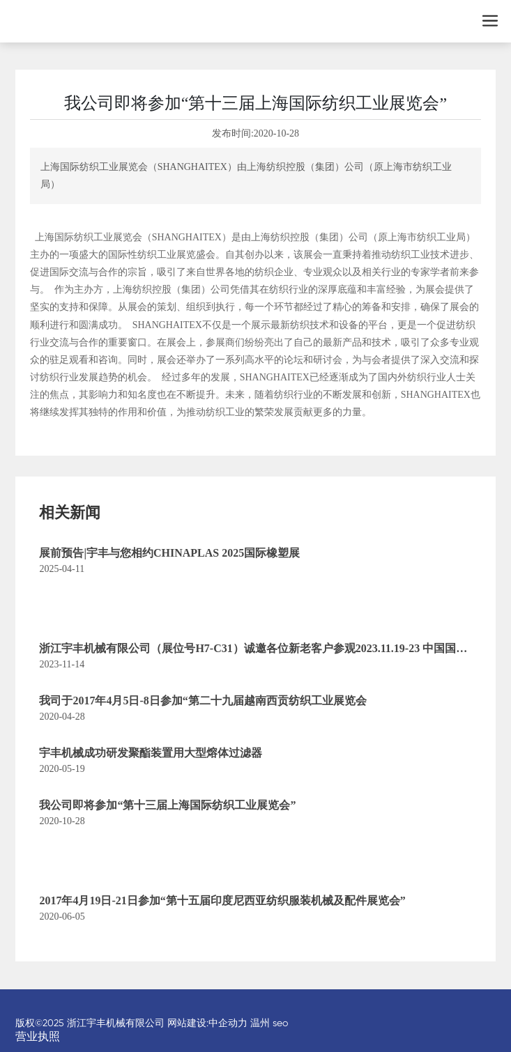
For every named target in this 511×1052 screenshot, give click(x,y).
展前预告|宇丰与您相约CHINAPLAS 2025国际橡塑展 (169, 553)
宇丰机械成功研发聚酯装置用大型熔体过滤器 (150, 753)
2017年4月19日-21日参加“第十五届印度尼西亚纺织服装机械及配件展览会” (222, 900)
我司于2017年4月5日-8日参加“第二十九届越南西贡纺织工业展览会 (202, 700)
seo (280, 1022)
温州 (260, 1022)
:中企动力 (226, 1022)
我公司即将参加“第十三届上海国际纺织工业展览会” (167, 805)
